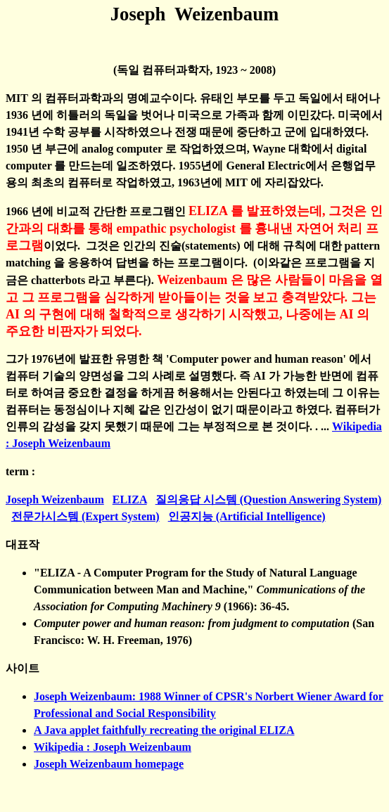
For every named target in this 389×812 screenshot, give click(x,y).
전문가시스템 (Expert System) (85, 516)
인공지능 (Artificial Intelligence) (247, 516)
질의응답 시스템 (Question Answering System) (268, 499)
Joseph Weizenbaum (55, 499)
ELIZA (130, 499)
